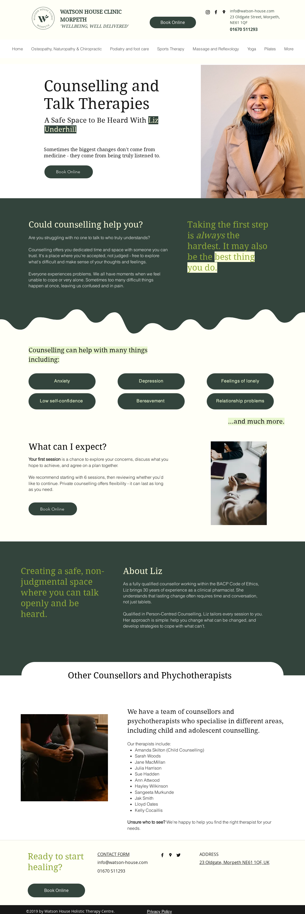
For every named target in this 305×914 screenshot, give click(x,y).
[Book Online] (173, 22)
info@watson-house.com (252, 10)
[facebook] (216, 12)
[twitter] (178, 855)
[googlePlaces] (224, 12)
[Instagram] (208, 12)
